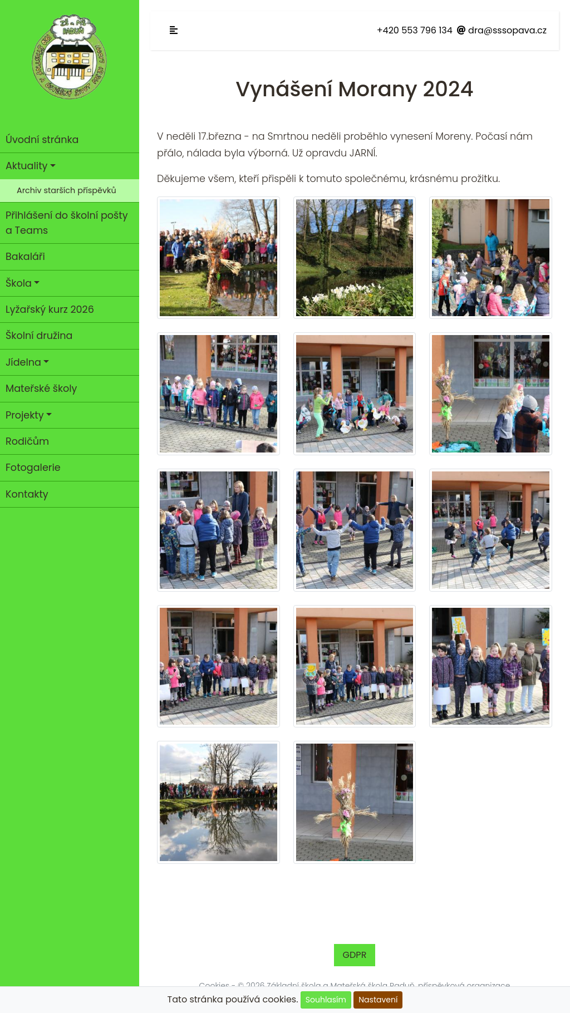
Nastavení (377, 999)
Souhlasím (326, 999)
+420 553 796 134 (415, 30)
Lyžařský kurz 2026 (50, 309)
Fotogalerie (33, 467)
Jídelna (23, 362)
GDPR (355, 954)
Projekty (25, 415)
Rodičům (27, 441)
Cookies (214, 985)
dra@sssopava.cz (502, 30)
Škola (19, 283)
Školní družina (39, 335)
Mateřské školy (41, 388)
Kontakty (27, 494)
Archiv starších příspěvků (66, 190)
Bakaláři (25, 256)
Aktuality (26, 166)
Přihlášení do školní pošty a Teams (67, 223)
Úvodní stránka (42, 139)
